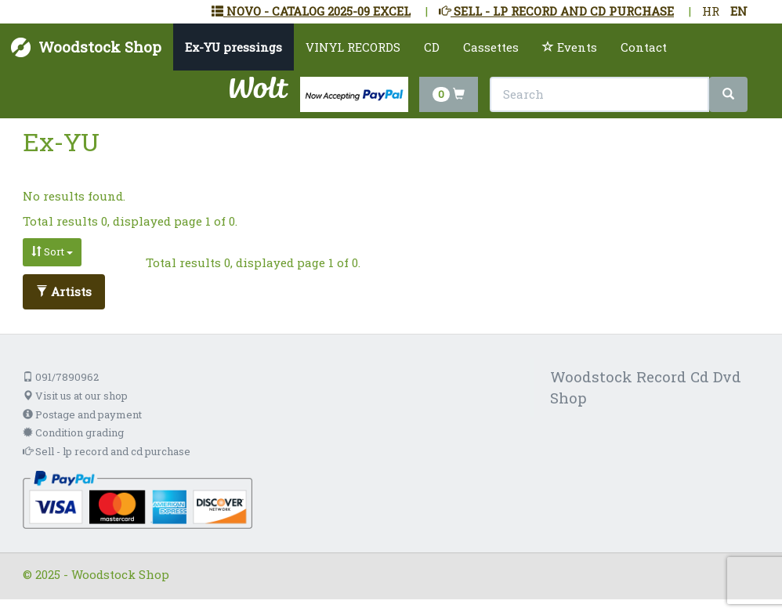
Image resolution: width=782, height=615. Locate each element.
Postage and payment (82, 414)
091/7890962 (61, 377)
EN (739, 11)
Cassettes (491, 47)
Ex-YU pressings (233, 47)
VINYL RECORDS (353, 47)
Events (569, 47)
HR (710, 11)
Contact (644, 47)
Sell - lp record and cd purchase (106, 451)
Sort (52, 251)
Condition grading (73, 432)
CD (432, 47)
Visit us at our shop (75, 396)
